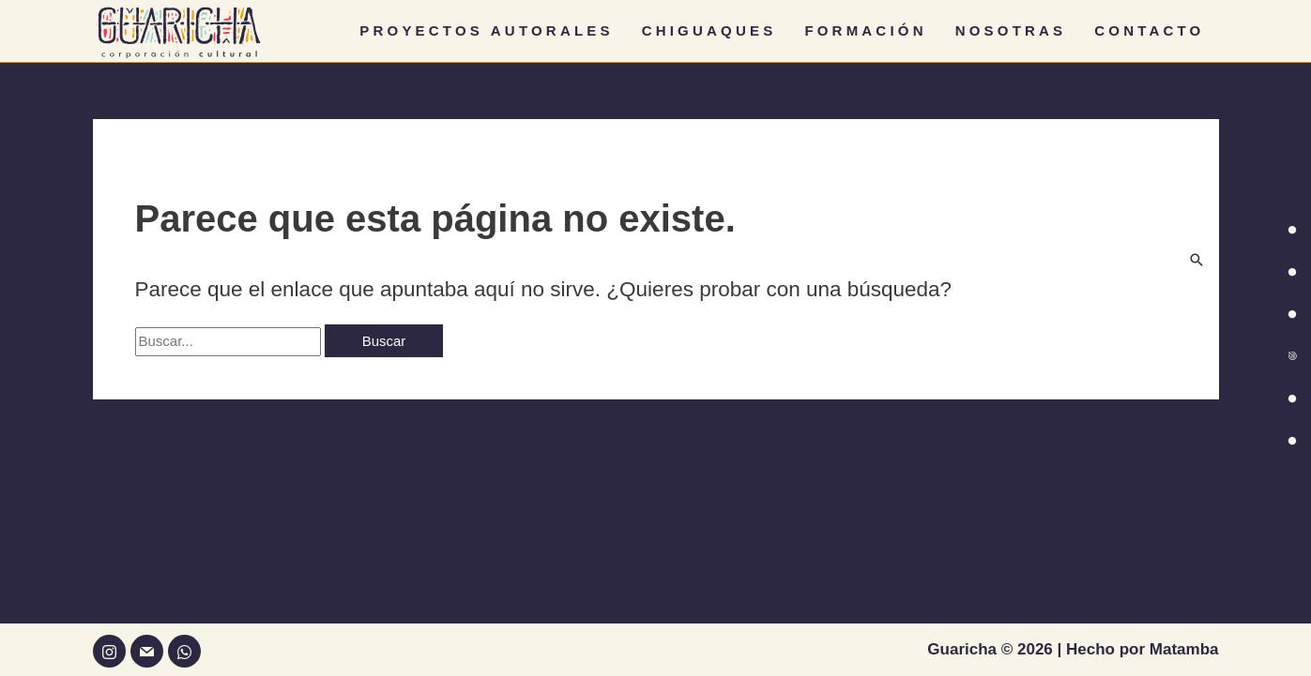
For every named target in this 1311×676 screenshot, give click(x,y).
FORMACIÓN (865, 30)
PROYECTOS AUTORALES (486, 30)
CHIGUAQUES (709, 30)
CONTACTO (1149, 30)
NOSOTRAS (1011, 30)
